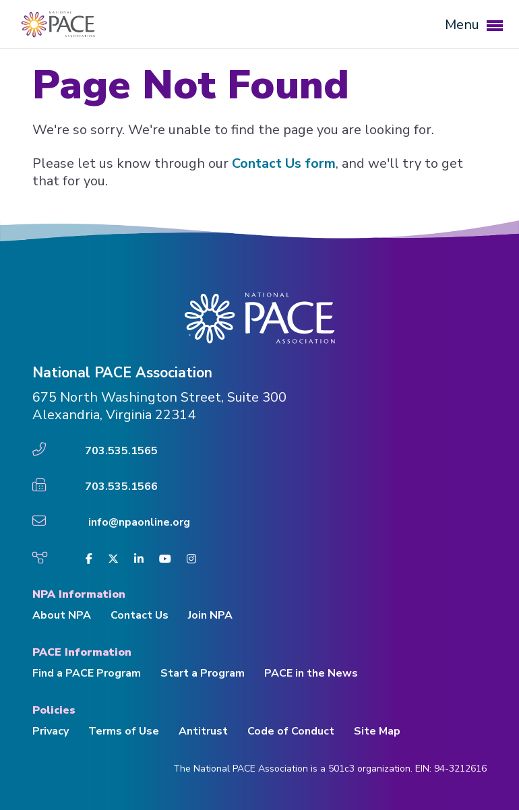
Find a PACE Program (86, 673)
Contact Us (140, 615)
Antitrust (203, 731)
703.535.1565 (121, 450)
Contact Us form (284, 163)
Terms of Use (123, 731)
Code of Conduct (290, 731)
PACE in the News (311, 673)
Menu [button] (474, 24)
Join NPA (210, 615)
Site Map (377, 731)
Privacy (50, 731)
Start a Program (202, 673)
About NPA (61, 615)
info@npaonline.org (139, 522)
